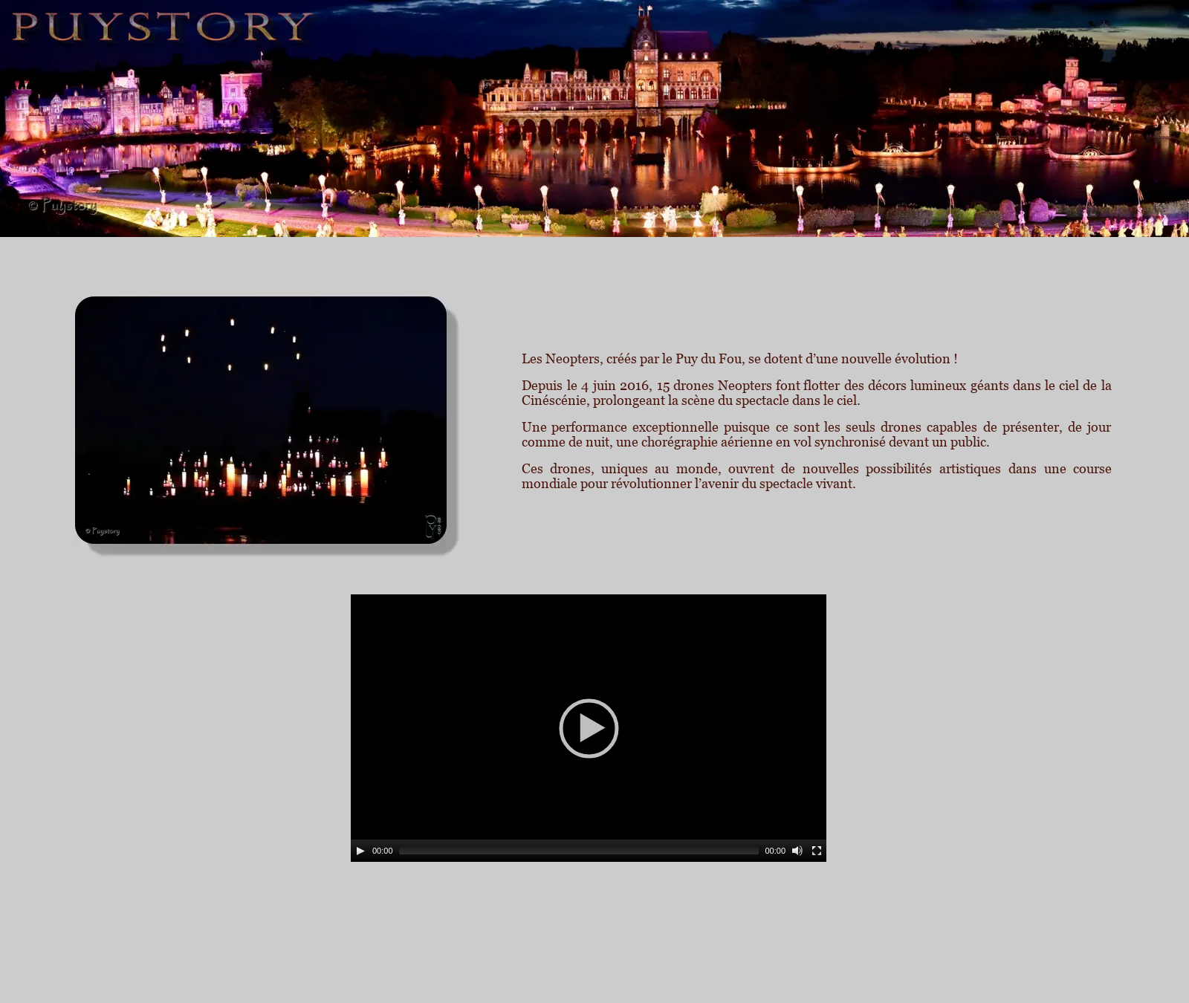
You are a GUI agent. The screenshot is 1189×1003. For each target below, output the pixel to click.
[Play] (360, 851)
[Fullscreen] (817, 851)
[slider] (579, 850)
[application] (588, 728)
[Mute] (797, 851)
